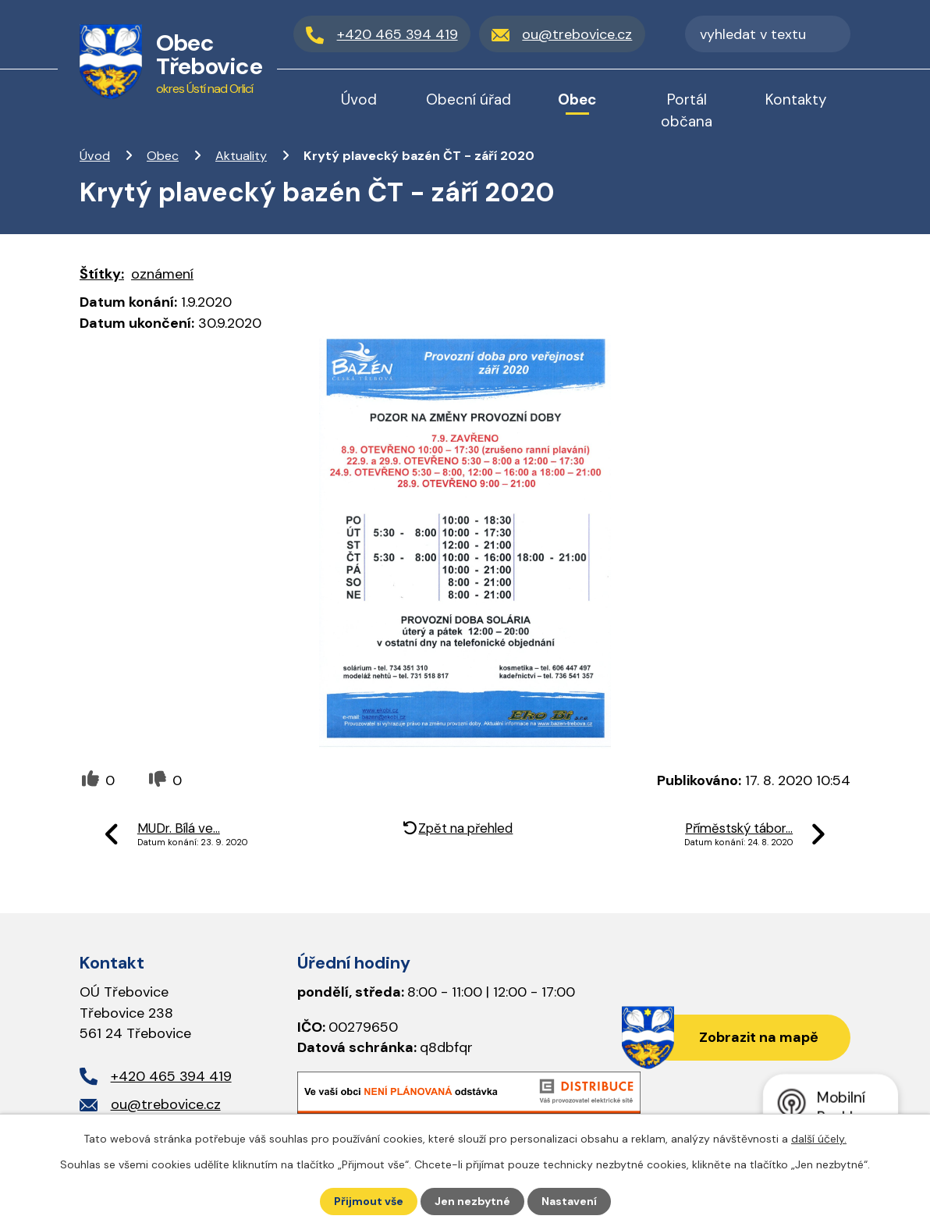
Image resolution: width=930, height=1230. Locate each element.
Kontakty (796, 99)
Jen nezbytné (472, 1201)
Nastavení (569, 1201)
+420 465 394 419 (171, 1076)
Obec (163, 156)
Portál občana (686, 110)
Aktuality (241, 156)
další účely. (819, 1139)
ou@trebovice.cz (166, 1104)
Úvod (95, 156)
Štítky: (102, 274)
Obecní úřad (468, 99)
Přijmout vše (368, 1201)
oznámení (162, 274)
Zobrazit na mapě (758, 1037)
